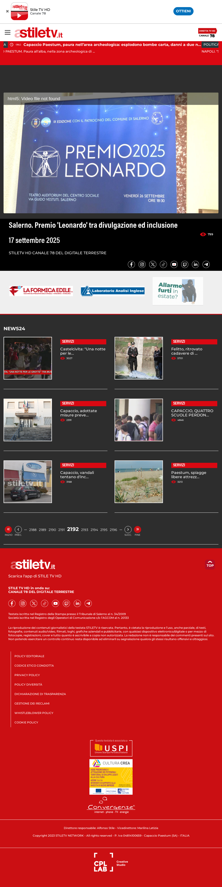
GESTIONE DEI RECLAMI (32, 703)
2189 (42, 530)
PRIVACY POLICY (27, 675)
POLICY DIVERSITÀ (28, 684)
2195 (103, 530)
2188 (33, 530)
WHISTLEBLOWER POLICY (33, 713)
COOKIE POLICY (26, 722)
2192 (73, 529)
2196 (113, 530)
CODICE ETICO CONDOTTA (34, 665)
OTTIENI (183, 11)
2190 (52, 530)
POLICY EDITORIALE (29, 656)
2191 (61, 530)
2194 (94, 530)
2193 (84, 530)
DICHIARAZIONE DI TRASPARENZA (40, 694)
